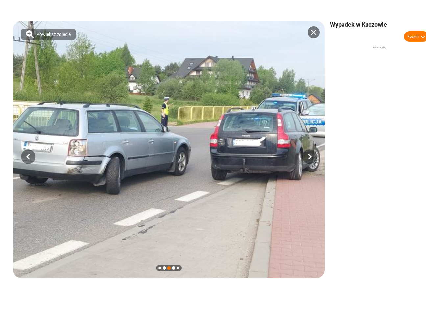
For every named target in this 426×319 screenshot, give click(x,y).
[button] (28, 156)
